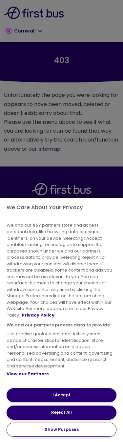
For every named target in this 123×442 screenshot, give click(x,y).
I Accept (61, 395)
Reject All (61, 412)
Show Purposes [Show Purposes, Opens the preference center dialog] (62, 429)
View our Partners (28, 374)
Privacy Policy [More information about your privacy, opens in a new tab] (38, 315)
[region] (61, 320)
